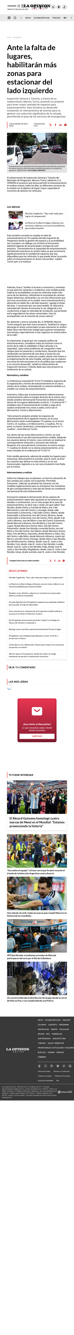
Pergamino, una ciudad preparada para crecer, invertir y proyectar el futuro (33, 636)
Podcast (56, 18)
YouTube (57, 1065)
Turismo (42, 1043)
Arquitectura (59, 1039)
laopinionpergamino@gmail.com (13, 1089)
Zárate (54, 1029)
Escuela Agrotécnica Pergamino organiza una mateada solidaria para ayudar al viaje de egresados (36, 603)
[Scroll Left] (23, 17)
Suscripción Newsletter (45, 1081)
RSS (57, 1081)
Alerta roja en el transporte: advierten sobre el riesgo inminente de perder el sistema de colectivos (32, 655)
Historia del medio (44, 1071)
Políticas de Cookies (45, 1076)
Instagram (51, 1065)
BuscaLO (42, 1052)
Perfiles (60, 1052)
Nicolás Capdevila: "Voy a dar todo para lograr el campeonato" (36, 577)
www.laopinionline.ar (9, 1087)
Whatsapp (70, 1066)
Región (41, 1034)
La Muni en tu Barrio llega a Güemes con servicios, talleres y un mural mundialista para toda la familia (36, 585)
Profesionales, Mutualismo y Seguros (56, 1048)
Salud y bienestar (56, 1043)
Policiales (64, 1029)
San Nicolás (43, 1029)
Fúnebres (42, 1057)
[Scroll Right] (70, 17)
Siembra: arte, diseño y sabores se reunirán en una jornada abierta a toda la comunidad (34, 594)
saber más (37, 736)
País (48, 1034)
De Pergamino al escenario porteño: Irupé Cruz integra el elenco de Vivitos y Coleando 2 (34, 621)
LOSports (52, 1025)
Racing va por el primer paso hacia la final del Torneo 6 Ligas (35, 629)
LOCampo (42, 1025)
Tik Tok (63, 1065)
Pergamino (17, 37)
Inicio (28, 18)
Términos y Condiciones (61, 1071)
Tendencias (57, 1034)
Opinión (51, 1052)
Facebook (39, 1065)
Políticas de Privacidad (62, 1076)
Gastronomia (44, 1039)
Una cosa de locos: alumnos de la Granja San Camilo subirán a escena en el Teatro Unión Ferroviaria (35, 612)
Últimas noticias (42, 18)
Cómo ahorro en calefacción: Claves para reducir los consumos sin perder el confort (36, 645)
